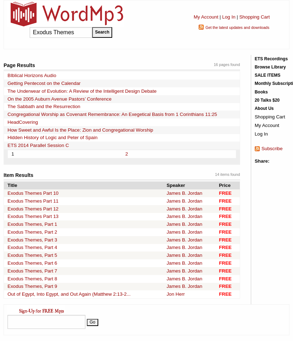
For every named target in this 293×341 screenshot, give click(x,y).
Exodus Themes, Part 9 (32, 286)
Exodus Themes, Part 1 (32, 224)
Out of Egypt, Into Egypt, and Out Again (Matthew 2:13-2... (69, 294)
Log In (228, 17)
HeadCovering (23, 122)
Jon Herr (176, 294)
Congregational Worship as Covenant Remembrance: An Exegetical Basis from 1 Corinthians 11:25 (112, 114)
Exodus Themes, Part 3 (32, 240)
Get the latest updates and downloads (237, 27)
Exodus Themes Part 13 (33, 216)
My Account (206, 17)
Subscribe (272, 148)
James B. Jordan (184, 193)
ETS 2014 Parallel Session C (38, 145)
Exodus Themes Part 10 (33, 193)
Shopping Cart (254, 17)
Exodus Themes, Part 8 (32, 278)
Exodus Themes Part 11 (33, 201)
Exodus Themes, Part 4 (32, 247)
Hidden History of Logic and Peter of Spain (53, 137)
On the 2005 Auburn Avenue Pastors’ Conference (59, 99)
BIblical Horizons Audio (32, 75)
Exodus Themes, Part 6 (32, 263)
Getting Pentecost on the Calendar (44, 83)
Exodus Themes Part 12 (33, 209)
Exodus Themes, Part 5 (32, 255)
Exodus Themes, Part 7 (32, 271)
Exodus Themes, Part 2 (32, 232)
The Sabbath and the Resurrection (44, 106)
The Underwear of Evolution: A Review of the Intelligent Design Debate (82, 91)
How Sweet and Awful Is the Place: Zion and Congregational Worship (80, 130)
